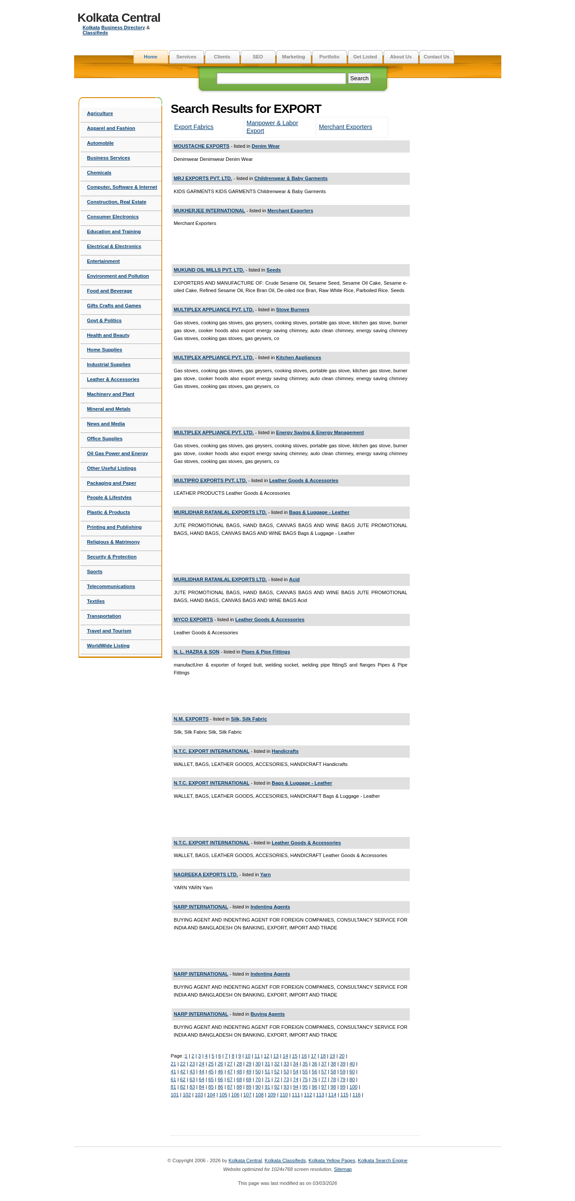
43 (192, 1071)
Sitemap (343, 1169)
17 (313, 1055)
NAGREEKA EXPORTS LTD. (206, 874)
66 (220, 1079)
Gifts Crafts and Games (114, 305)
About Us (401, 56)
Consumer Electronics (113, 216)
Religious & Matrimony (113, 541)
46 (220, 1071)
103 (199, 1094)
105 (223, 1094)
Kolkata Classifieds (285, 1160)
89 (248, 1086)
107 (247, 1094)
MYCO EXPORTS (193, 619)
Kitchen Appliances (298, 357)
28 (239, 1063)
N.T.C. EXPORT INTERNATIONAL (212, 751)
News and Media (106, 423)
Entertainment (103, 261)
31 (267, 1063)
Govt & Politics (104, 320)
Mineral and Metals (109, 409)
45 (211, 1071)
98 (333, 1086)
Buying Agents (268, 1014)
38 (333, 1063)
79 (342, 1079)
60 (351, 1071)
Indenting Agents (270, 906)
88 (239, 1086)
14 (285, 1055)
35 (305, 1063)
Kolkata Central (119, 17)
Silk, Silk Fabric (249, 718)
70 (258, 1079)
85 (211, 1086)
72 (276, 1079)
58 (333, 1071)
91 (267, 1086)
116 (356, 1094)
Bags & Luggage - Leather (319, 512)
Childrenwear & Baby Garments (291, 178)
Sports (94, 571)
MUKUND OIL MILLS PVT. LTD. (209, 269)
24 (201, 1063)
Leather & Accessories (113, 379)
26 (220, 1063)
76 (314, 1079)
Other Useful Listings (111, 468)
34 (295, 1063)
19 (332, 1055)
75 (305, 1079)
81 (173, 1086)
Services (186, 56)
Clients (222, 56)
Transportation (104, 616)
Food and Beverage (110, 290)
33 (286, 1063)
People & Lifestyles (109, 497)
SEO (258, 56)
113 (320, 1094)
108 (259, 1094)
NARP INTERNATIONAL (201, 906)
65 (211, 1079)
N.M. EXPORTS (191, 718)
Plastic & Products (108, 512)
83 (192, 1086)
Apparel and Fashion (111, 128)
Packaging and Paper (111, 483)
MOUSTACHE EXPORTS (202, 146)
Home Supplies (104, 349)
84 (201, 1086)
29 (248, 1063)
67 (229, 1079)
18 (323, 1055)
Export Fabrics (194, 126)
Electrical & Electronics (114, 246)
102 (187, 1094)
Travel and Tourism (109, 630)
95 (305, 1086)
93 (286, 1086)
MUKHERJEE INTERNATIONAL (209, 210)
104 (211, 1094)
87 (229, 1086)
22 (182, 1063)
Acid (294, 579)
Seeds (273, 269)
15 (294, 1055)
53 (286, 1071)
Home (150, 56)
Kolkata (91, 27)
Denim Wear (265, 146)
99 (342, 1086)
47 (229, 1071)
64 (201, 1079)
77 (324, 1079)
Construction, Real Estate (116, 201)
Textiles (96, 601)
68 (239, 1079)
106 (235, 1094)
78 (333, 1079)
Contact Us (436, 56)
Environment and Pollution (118, 276)
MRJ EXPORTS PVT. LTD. (203, 178)
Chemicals (99, 172)
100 (353, 1086)
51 (267, 1071)
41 (173, 1071)
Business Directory (123, 27)
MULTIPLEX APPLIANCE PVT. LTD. (214, 309)
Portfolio (330, 56)
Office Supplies (104, 438)
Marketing (293, 56)
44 (201, 1071)
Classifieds (95, 32)
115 (344, 1094)
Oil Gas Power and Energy (117, 453)
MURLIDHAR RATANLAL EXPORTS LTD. (220, 512)
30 (258, 1063)
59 (342, 1071)
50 (258, 1071)
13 (276, 1055)
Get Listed (365, 56)
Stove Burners (292, 309)
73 (286, 1079)
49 (248, 1071)
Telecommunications (111, 586)
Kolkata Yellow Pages (332, 1160)
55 (305, 1071)
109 (272, 1094)
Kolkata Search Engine (383, 1160)
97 (324, 1086)
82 (182, 1086)
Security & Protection (112, 556)
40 (351, 1063)
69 (248, 1079)
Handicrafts (285, 751)
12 (266, 1055)
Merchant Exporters (345, 126)
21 (173, 1063)
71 (267, 1079)
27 (229, 1063)
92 (276, 1086)
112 (308, 1094)
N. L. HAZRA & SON (197, 651)
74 (295, 1079)
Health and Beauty (108, 335)
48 (239, 1071)
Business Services (108, 157)
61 (173, 1079)
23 (192, 1063)
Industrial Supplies (109, 364)
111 (296, 1094)
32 (276, 1063)
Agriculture (100, 113)
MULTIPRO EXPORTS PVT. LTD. (210, 480)
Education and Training (114, 231)
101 (175, 1094)
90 (258, 1086)
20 (341, 1055)
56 (314, 1071)
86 (220, 1086)
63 (192, 1079)
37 (324, 1063)
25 (211, 1063)
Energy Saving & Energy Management (320, 432)
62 (182, 1079)
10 (247, 1055)
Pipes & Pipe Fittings (266, 651)
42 (182, 1071)
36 (314, 1063)
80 (351, 1079)
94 (295, 1086)
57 (324, 1071)
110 (284, 1094)
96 (314, 1086)
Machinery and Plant (111, 394)
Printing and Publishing (114, 527)
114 (332, 1094)
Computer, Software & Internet (122, 187)
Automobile (100, 143)
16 (304, 1055)
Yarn (265, 874)
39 (342, 1063)
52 (276, 1071)
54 (295, 1071)
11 (257, 1055)
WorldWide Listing (108, 645)
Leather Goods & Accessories (304, 480)
